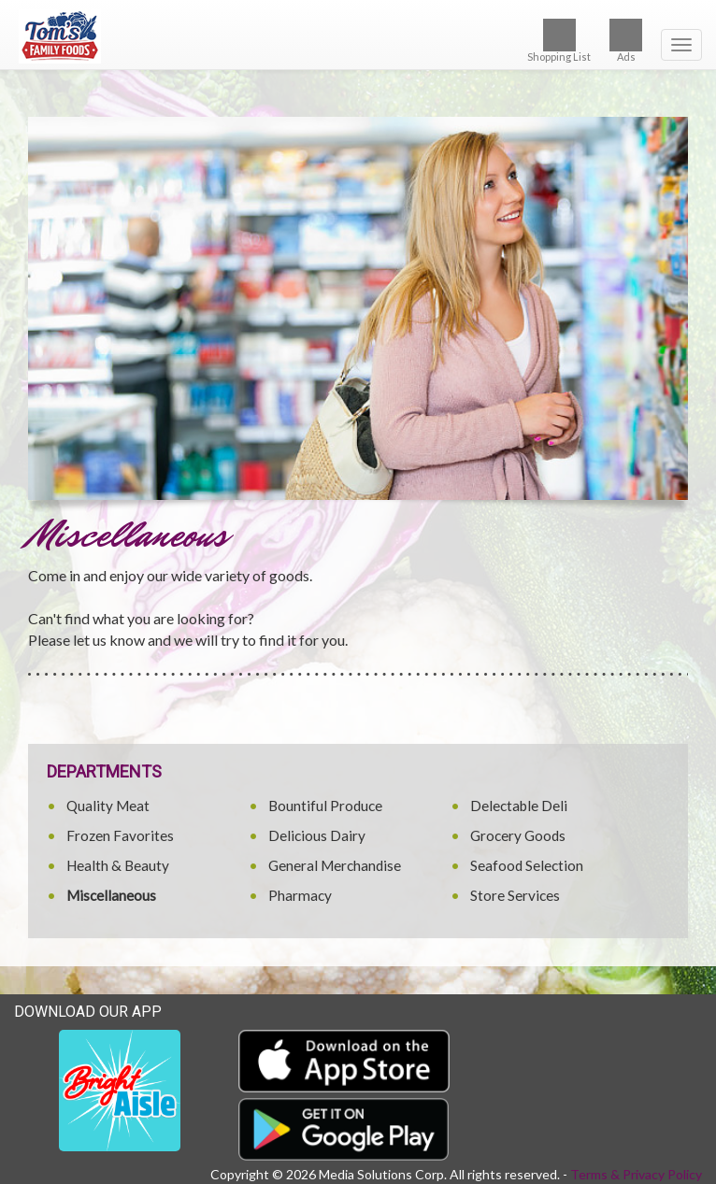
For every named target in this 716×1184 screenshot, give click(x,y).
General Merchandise (334, 865)
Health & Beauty (117, 865)
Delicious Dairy (316, 835)
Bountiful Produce (325, 805)
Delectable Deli (518, 805)
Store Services (515, 895)
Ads (625, 41)
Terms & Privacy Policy (636, 1174)
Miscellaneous (111, 895)
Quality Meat (108, 805)
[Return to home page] (358, 36)
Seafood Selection (526, 865)
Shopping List (559, 41)
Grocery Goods (518, 835)
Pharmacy (300, 895)
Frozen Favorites (120, 835)
